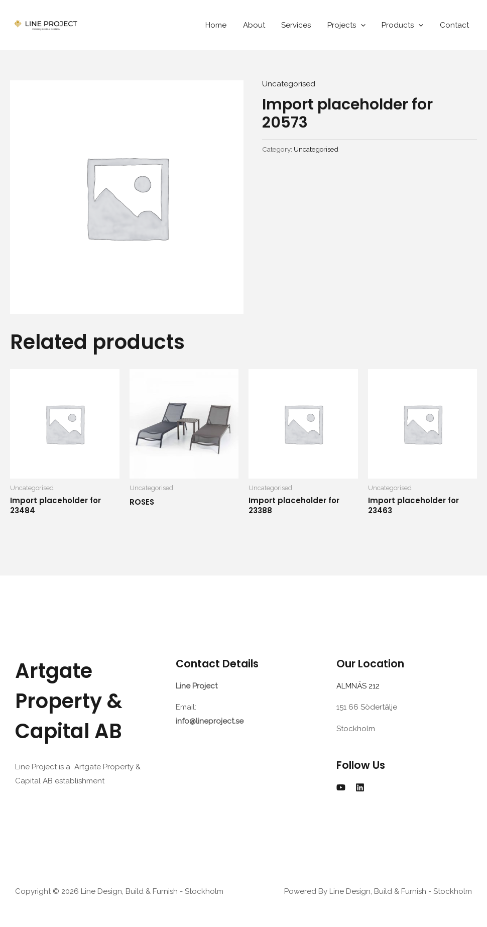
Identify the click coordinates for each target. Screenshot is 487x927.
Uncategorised (288, 83)
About (260, 25)
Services (300, 25)
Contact (454, 25)
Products (404, 25)
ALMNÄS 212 (360, 685)
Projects (349, 25)
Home (222, 25)
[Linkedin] (359, 787)
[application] (364, 25)
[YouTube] (340, 787)
